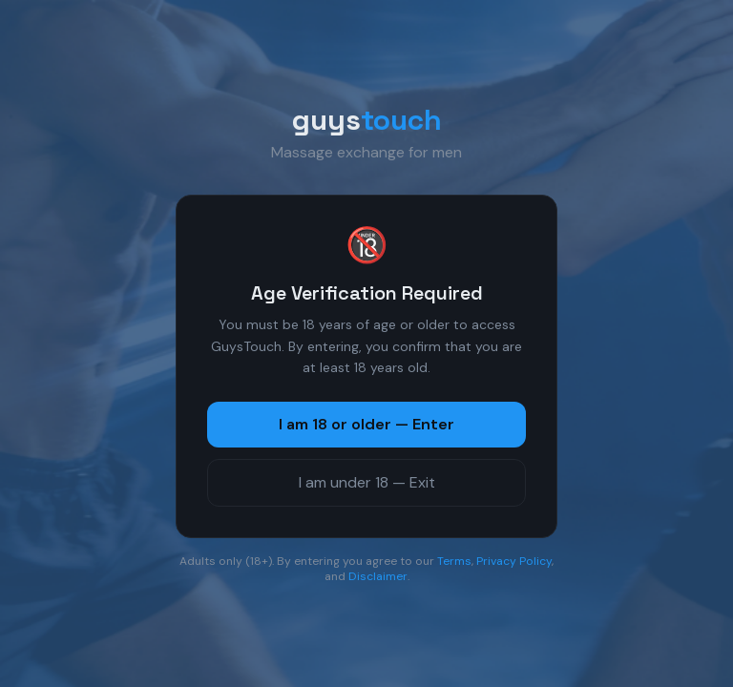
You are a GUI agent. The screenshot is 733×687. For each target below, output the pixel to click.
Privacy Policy (514, 561)
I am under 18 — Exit (367, 482)
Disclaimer (378, 576)
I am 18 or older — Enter (366, 424)
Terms (454, 561)
